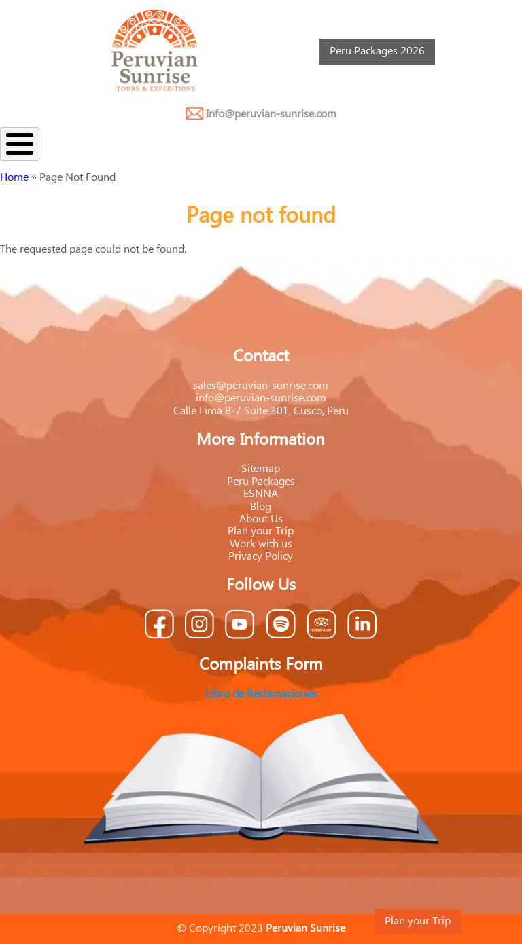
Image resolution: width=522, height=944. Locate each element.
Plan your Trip (418, 921)
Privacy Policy (260, 556)
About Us (261, 519)
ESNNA (260, 494)
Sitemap (260, 469)
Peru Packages (261, 482)
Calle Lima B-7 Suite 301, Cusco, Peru (261, 411)
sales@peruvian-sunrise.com (260, 386)
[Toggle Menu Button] (19, 144)
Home (14, 177)
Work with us (261, 544)
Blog (260, 507)
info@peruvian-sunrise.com (261, 398)
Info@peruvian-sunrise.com (271, 114)
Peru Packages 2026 (377, 51)
